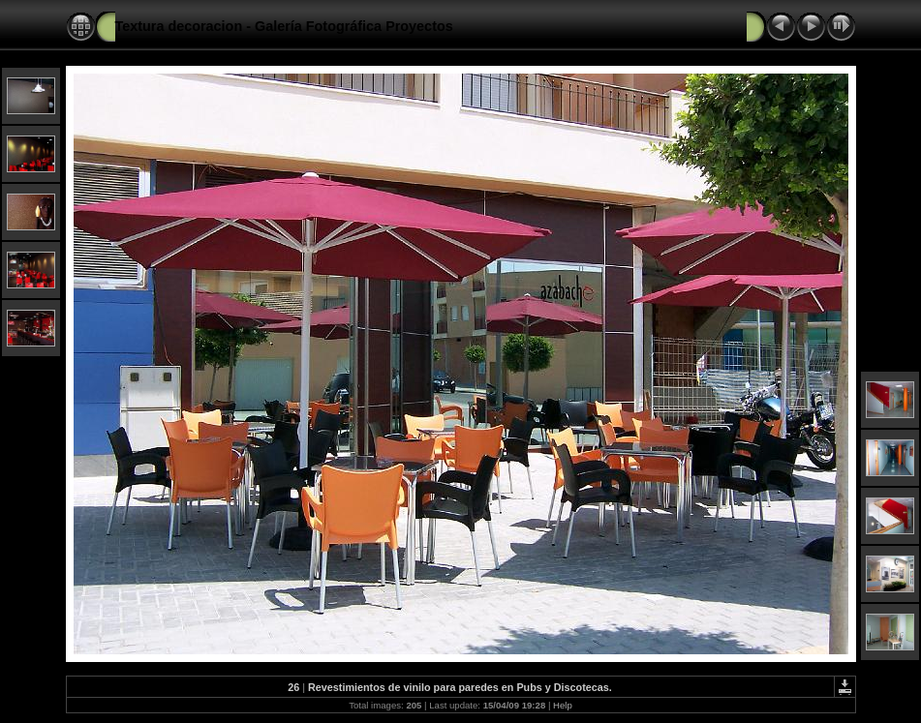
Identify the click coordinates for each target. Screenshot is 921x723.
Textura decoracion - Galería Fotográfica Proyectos (284, 26)
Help (562, 705)
